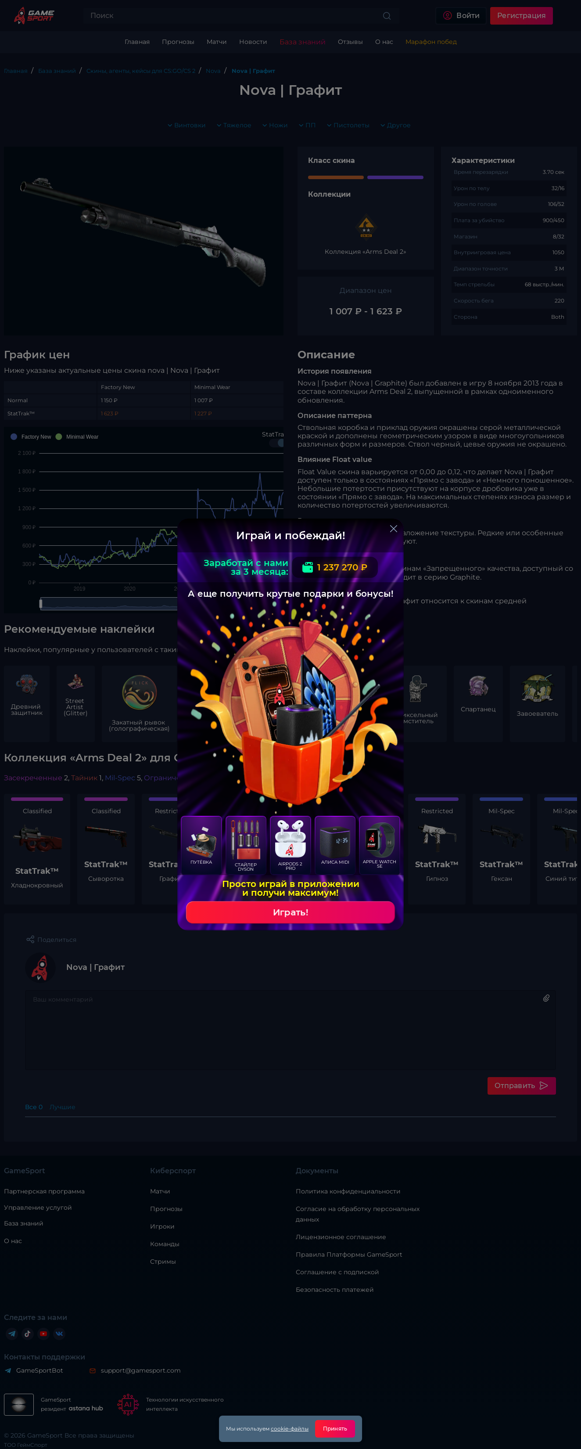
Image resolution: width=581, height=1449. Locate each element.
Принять (335, 1428)
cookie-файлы (289, 1428)
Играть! (290, 912)
